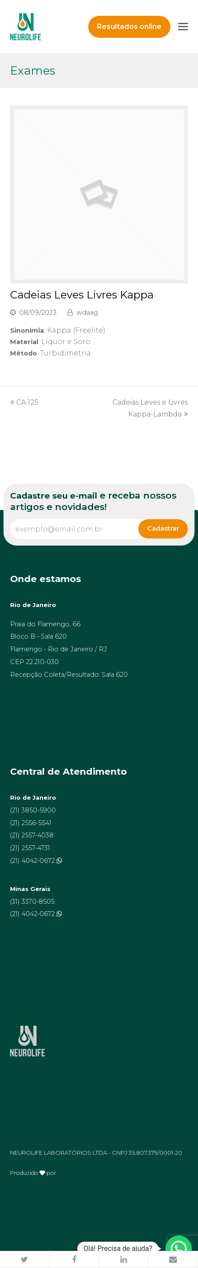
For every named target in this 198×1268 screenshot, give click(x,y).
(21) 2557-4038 (32, 835)
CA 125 (24, 402)
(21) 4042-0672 (33, 861)
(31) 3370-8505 (32, 901)
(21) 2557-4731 (30, 848)
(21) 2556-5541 (30, 823)
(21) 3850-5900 (33, 810)
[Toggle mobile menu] (183, 26)
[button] (25, 1259)
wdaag (87, 312)
